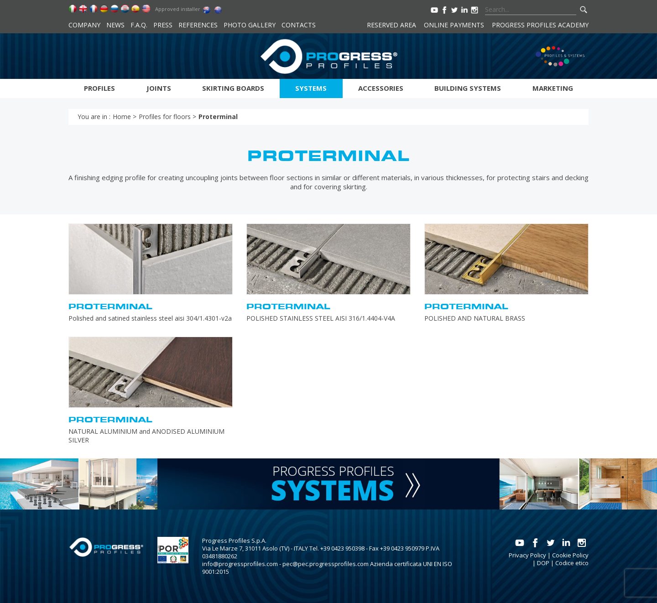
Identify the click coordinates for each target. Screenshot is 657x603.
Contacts (299, 25)
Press (162, 25)
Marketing (552, 88)
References (198, 25)
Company (84, 25)
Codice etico (572, 563)
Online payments (454, 25)
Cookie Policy (570, 555)
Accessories (380, 88)
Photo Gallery (250, 25)
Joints (158, 88)
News (115, 25)
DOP (543, 563)
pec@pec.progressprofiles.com (325, 564)
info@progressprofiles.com (240, 564)
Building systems (467, 88)
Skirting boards (233, 88)
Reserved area (391, 25)
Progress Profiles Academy (540, 25)
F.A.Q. (138, 25)
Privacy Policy (527, 555)
